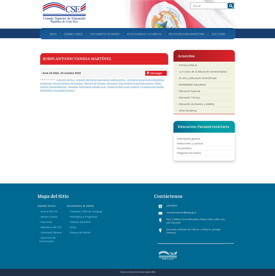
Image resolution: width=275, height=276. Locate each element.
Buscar (231, 5)
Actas (73, 227)
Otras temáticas (188, 110)
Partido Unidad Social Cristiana (123, 86)
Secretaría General (51, 232)
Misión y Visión (49, 216)
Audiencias (46, 83)
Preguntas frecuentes (189, 153)
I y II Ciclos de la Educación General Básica (203, 71)
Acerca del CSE (49, 211)
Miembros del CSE (51, 227)
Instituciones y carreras (190, 143)
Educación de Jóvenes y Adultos (197, 104)
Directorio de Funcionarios (47, 239)
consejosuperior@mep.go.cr (181, 212)
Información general (188, 138)
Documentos (184, 148)
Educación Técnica (189, 97)
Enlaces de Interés (80, 232)
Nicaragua (112, 83)
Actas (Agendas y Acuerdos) (144, 34)
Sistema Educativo (80, 222)
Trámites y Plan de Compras (86, 211)
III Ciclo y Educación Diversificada (197, 78)
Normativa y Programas (83, 216)
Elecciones (218, 34)
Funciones (46, 222)
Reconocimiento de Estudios (68, 83)
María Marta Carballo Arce (92, 86)
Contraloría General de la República (145, 79)
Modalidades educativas (192, 84)
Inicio (53, 34)
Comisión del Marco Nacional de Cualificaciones (100, 79)
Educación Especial (189, 91)
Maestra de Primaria (95, 83)
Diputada (73, 86)
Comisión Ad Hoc (65, 79)
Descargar (156, 73)
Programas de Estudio (151, 86)
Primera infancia (188, 65)
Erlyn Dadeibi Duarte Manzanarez (136, 83)
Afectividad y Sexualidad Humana (57, 90)
